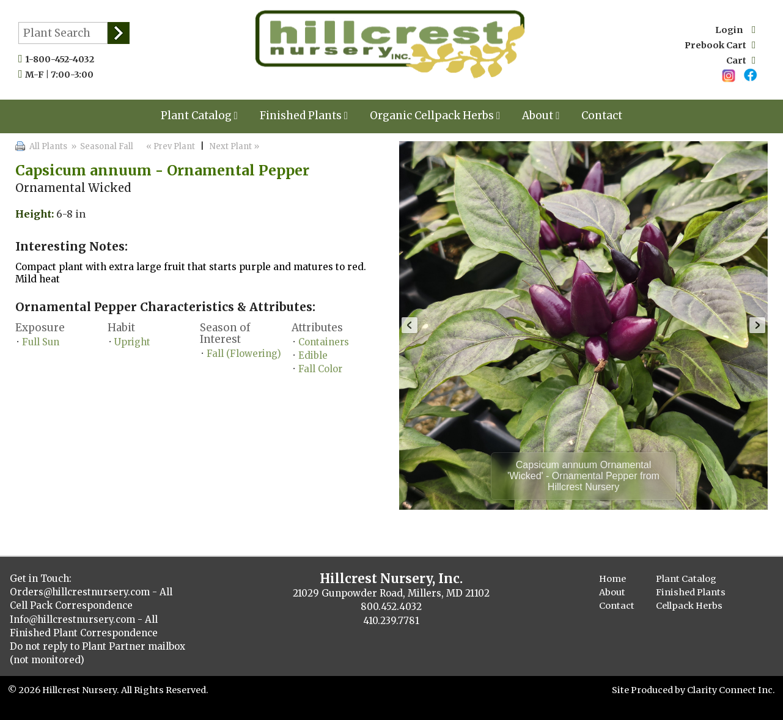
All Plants (48, 146)
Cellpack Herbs (689, 605)
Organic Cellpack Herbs (435, 115)
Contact (601, 115)
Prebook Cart (720, 45)
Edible (313, 355)
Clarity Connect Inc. (731, 690)
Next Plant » (235, 146)
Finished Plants (304, 115)
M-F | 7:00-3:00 (62, 74)
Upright (132, 342)
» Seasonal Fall (101, 146)
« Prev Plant (169, 146)
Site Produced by (649, 690)
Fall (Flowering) (244, 353)
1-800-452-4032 (62, 59)
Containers (323, 342)
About (540, 115)
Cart (740, 60)
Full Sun (40, 342)
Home (612, 578)
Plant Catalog (199, 115)
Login (735, 29)
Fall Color (320, 369)
